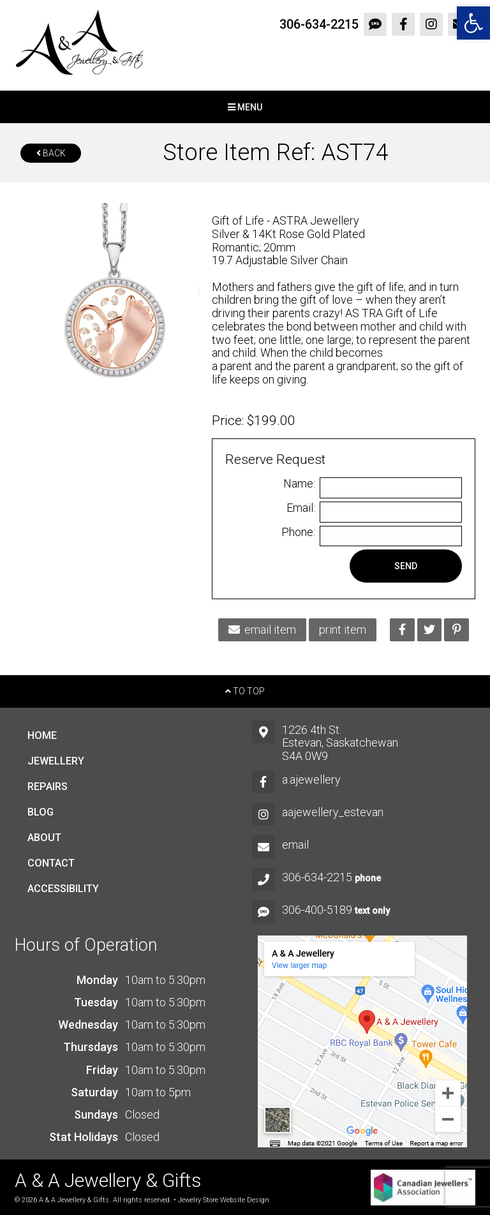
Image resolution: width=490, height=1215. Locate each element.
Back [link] (51, 153)
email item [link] (262, 629)
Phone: (298, 532)
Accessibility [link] (63, 889)
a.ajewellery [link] (311, 779)
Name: (299, 483)
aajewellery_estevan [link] (332, 812)
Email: (300, 508)
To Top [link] (245, 691)
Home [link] (42, 735)
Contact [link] (51, 863)
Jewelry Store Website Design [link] (223, 1200)
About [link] (44, 837)
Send (405, 566)
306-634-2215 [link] (319, 24)
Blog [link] (40, 812)
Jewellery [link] (55, 761)
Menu (245, 107)
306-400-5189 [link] (317, 909)
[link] (473, 23)
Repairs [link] (47, 786)
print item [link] (342, 629)
